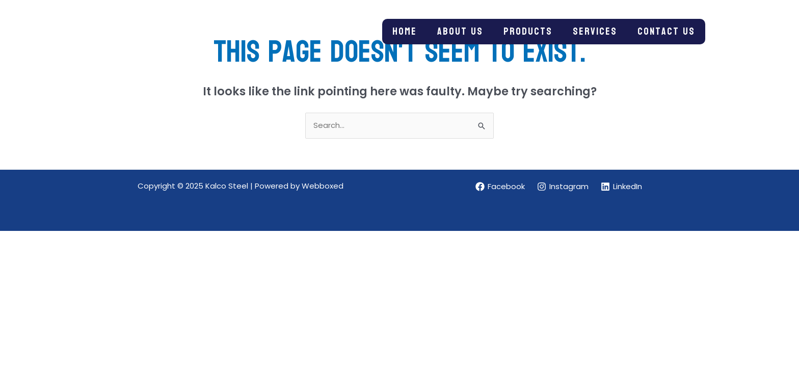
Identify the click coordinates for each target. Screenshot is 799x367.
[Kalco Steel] (132, 30)
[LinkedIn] (621, 186)
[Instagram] (563, 186)
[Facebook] (500, 186)
